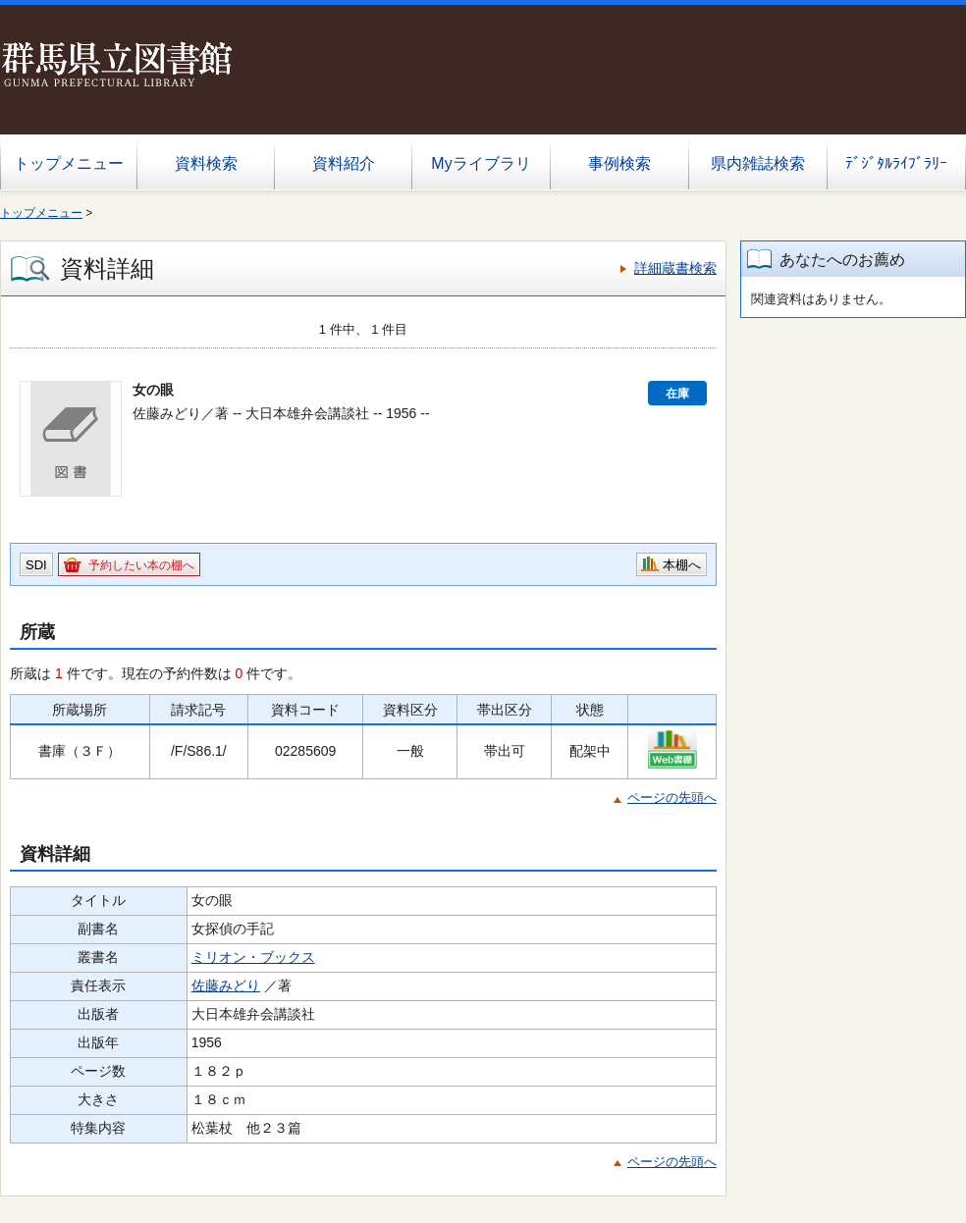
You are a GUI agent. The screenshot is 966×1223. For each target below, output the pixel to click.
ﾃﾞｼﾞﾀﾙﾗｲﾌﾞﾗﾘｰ (896, 163)
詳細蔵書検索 (675, 268)
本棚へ (682, 565)
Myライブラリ (480, 163)
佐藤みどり (225, 985)
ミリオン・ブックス (253, 957)
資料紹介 (343, 163)
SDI (36, 565)
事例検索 (619, 163)
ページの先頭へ (672, 797)
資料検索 (206, 163)
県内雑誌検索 (758, 163)
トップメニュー (69, 163)
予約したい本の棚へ (141, 565)
